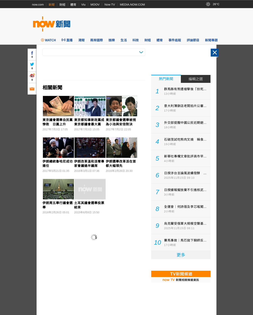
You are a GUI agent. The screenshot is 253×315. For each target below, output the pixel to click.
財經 (62, 4)
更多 (181, 255)
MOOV (95, 4)
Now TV (109, 4)
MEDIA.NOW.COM (132, 4)
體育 (73, 4)
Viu (83, 4)
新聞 (52, 4)
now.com (38, 4)
